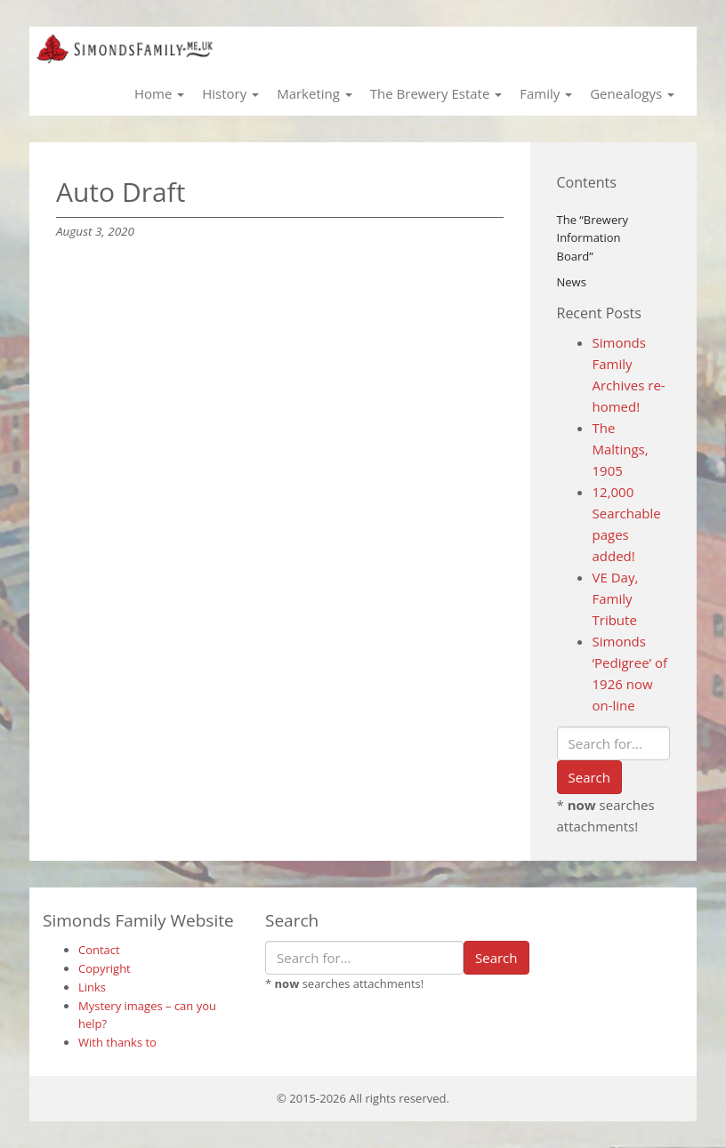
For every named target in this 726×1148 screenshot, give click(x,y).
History (230, 93)
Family (546, 93)
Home (159, 93)
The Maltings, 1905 (621, 449)
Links (92, 987)
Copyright (104, 968)
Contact (99, 950)
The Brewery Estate (436, 93)
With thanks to (117, 1042)
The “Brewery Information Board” (593, 238)
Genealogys (632, 93)
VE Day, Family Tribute (616, 598)
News (571, 282)
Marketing (314, 93)
